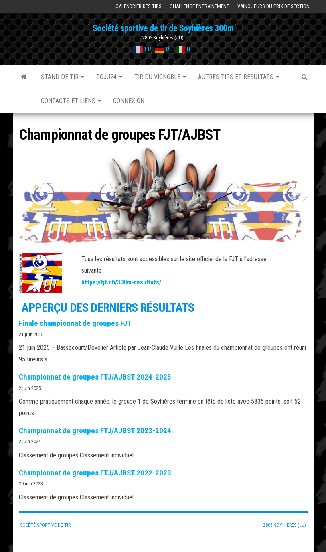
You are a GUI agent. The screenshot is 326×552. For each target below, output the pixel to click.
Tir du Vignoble (160, 77)
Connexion (128, 101)
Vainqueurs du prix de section (273, 6)
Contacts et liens (71, 101)
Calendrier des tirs (138, 6)
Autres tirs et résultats (238, 77)
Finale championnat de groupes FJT (75, 323)
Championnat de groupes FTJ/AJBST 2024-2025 (95, 377)
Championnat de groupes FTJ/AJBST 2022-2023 (95, 472)
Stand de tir (62, 77)
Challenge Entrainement (199, 6)
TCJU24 (109, 77)
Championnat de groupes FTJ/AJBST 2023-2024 (95, 430)
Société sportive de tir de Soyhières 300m (163, 28)
